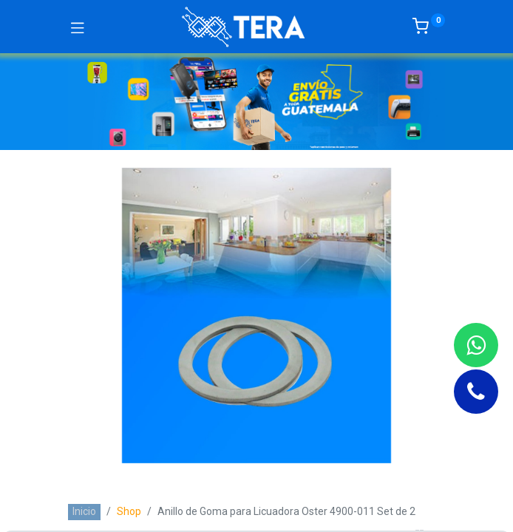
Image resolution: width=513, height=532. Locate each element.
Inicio (84, 511)
